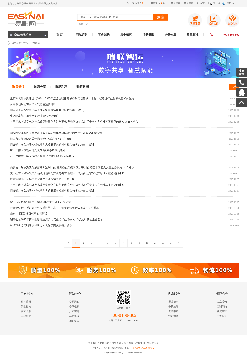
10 (147, 243)
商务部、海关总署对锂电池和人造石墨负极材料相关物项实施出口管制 (52, 144)
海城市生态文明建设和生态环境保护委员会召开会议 (41, 225)
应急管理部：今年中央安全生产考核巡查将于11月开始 (42, 179)
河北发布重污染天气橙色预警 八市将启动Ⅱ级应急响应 (42, 156)
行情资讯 (148, 34)
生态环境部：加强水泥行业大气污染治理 (34, 115)
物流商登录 (153, 343)
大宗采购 (222, 301)
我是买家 (175, 3)
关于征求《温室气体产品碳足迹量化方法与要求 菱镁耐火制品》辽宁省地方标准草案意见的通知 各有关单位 (74, 121)
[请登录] (42, 3)
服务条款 (116, 343)
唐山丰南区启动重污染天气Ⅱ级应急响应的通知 (37, 150)
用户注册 (26, 301)
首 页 (59, 34)
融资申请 (222, 311)
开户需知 (74, 311)
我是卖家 (188, 3)
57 (171, 243)
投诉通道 (173, 316)
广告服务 (222, 316)
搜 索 (160, 17)
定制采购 (222, 306)
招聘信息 (104, 343)
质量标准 (192, 34)
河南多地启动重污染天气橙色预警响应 (33, 104)
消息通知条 (158, 3)
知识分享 (40, 86)
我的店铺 (201, 3)
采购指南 (26, 306)
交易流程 (74, 301)
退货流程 (173, 301)
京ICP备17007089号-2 (143, 348)
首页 (25, 43)
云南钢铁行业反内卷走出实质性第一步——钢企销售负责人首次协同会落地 (54, 207)
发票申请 (173, 311)
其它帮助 (26, 316)
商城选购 (81, 34)
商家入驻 (26, 311)
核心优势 (128, 343)
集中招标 (126, 34)
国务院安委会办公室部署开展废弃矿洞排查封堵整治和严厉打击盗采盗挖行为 (56, 133)
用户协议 (74, 321)
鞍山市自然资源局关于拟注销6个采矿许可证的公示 (40, 138)
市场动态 (61, 86)
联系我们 (140, 343)
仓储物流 (170, 34)
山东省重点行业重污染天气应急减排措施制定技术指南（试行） (48, 110)
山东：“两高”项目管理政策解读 (28, 213)
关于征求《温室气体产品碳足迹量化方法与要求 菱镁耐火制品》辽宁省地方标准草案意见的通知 (67, 173)
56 (163, 243)
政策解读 (18, 86)
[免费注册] (52, 3)
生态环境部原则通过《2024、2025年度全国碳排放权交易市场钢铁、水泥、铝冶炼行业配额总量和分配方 (72, 98)
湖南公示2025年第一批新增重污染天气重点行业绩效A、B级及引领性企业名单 (56, 219)
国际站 (230, 3)
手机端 (216, 3)
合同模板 (74, 306)
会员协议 (74, 316)
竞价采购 (104, 34)
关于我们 (92, 343)
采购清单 (137, 3)
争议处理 (173, 306)
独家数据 (82, 86)
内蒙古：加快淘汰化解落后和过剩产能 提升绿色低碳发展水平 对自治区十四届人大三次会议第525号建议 (72, 167)
